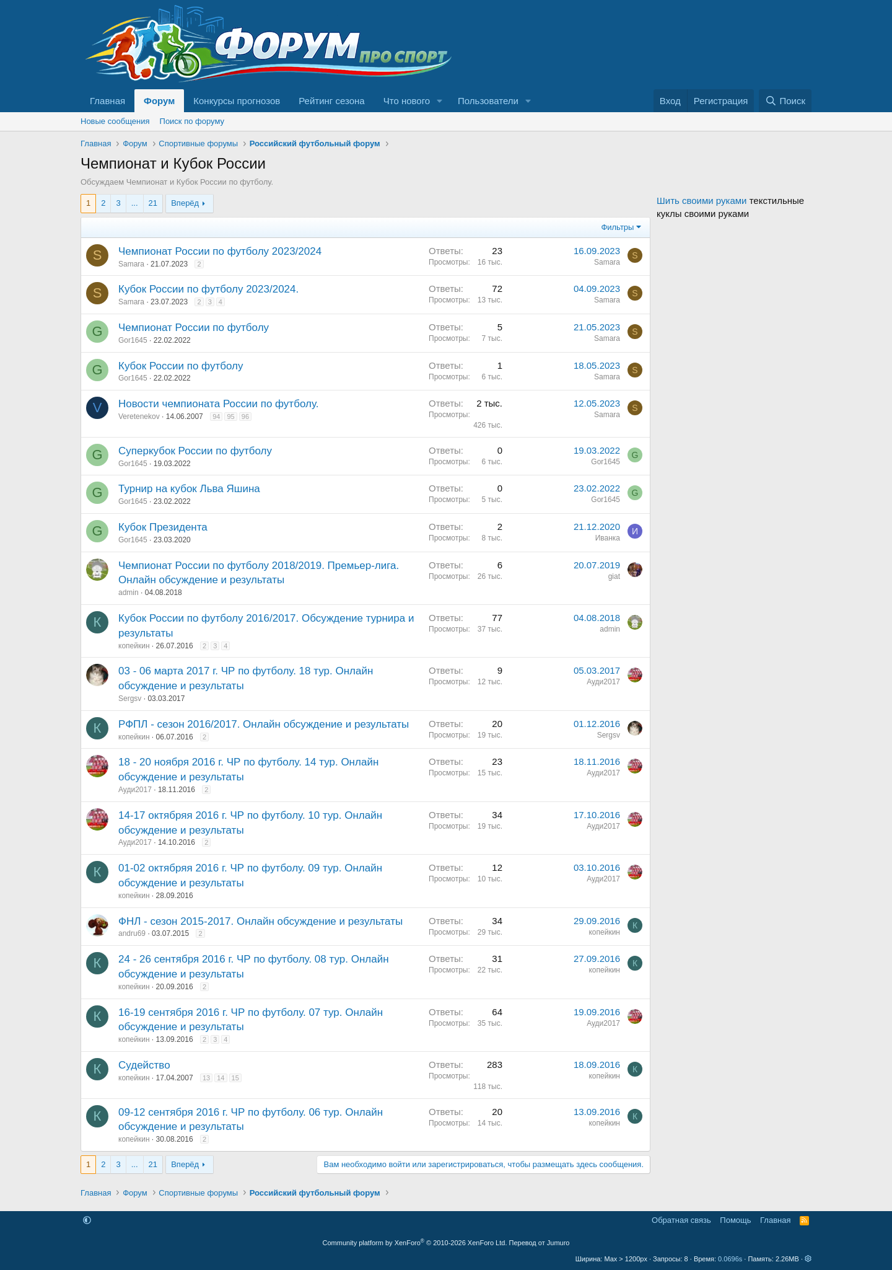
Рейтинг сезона (331, 100)
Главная (107, 100)
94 (216, 416)
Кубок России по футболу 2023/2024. (208, 289)
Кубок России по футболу (180, 366)
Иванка (607, 538)
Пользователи (488, 100)
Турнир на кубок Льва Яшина (189, 489)
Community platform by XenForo (415, 1242)
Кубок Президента (163, 527)
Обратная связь (681, 1220)
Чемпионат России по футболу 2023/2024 (219, 251)
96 (245, 416)
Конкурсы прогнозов (236, 100)
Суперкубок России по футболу (195, 451)
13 (206, 1078)
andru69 (132, 933)
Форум (159, 100)
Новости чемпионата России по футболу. (218, 404)
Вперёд (185, 203)
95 (230, 416)
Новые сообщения (115, 121)
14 (220, 1078)
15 (235, 1078)
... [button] (134, 203)
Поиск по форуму (192, 121)
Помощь (735, 1220)
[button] (439, 100)
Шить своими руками (701, 200)
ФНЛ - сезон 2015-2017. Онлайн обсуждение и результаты (260, 921)
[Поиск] (785, 100)
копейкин (134, 646)
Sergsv (129, 698)
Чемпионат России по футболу (193, 327)
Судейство (144, 1065)
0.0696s (730, 1259)
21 (153, 203)
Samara (131, 264)
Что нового (406, 100)
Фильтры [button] (617, 227)
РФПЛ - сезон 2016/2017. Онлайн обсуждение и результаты (263, 724)
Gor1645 (132, 340)
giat (614, 576)
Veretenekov (139, 416)
